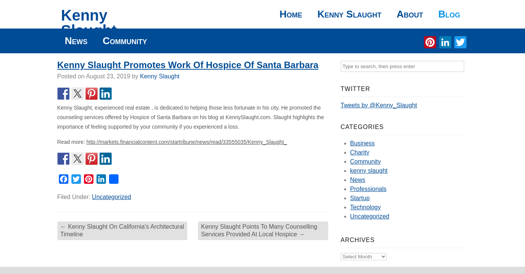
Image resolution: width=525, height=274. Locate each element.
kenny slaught (369, 170)
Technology (365, 207)
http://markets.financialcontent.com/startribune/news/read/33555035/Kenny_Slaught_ (187, 142)
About (410, 14)
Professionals (368, 189)
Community (125, 40)
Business (362, 143)
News (76, 40)
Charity (360, 152)
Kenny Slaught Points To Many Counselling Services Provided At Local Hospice (259, 230)
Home (291, 14)
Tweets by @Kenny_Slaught (379, 105)
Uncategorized (111, 197)
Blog (449, 14)
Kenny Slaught (89, 23)
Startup (360, 198)
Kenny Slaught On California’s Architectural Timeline (122, 230)
